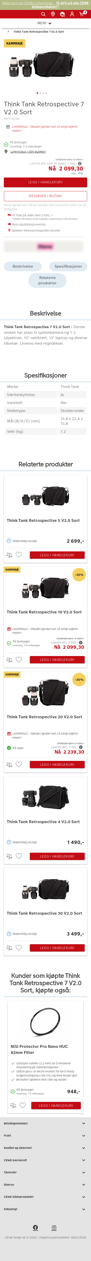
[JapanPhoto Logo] (11, 16)
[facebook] (36, 1228)
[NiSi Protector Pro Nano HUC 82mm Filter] (45, 1048)
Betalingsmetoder (45, 1123)
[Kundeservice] (63, 14)
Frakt (45, 1136)
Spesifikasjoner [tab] (68, 266)
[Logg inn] (73, 14)
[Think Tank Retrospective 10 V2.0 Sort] (45, 608)
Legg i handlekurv (57, 555)
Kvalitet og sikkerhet (45, 1148)
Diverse (45, 1185)
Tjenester (45, 1172)
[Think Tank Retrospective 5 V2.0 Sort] (45, 510)
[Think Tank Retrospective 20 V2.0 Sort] (45, 713)
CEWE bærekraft (45, 1160)
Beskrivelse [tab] (23, 266)
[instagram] (54, 1228)
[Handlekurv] (82, 14)
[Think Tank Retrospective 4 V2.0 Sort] (45, 811)
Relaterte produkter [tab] (47, 280)
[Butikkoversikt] (53, 14)
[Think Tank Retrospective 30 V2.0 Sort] (45, 903)
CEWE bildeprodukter (45, 1197)
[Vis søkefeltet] (44, 14)
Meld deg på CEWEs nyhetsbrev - (45, 5)
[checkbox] (19, 555)
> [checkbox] (11, 555)
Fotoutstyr (45, 1209)
